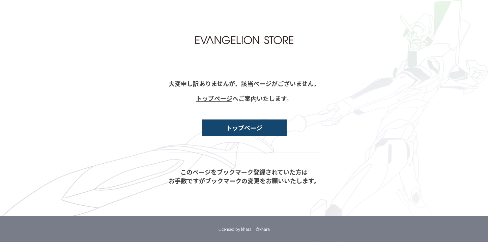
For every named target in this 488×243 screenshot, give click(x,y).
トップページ (214, 98)
